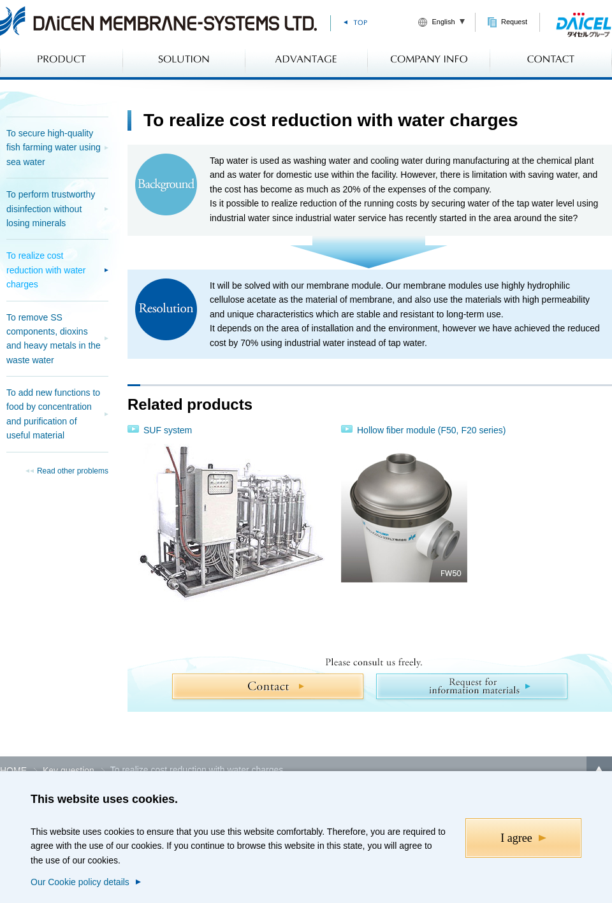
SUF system (167, 430)
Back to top (599, 769)
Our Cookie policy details (80, 882)
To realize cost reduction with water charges (46, 269)
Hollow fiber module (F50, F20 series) (431, 430)
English (443, 21)
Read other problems (72, 470)
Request (514, 21)
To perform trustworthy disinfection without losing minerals (50, 208)
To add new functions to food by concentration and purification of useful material (53, 413)
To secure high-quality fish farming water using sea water (53, 147)
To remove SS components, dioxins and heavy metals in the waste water (53, 338)
